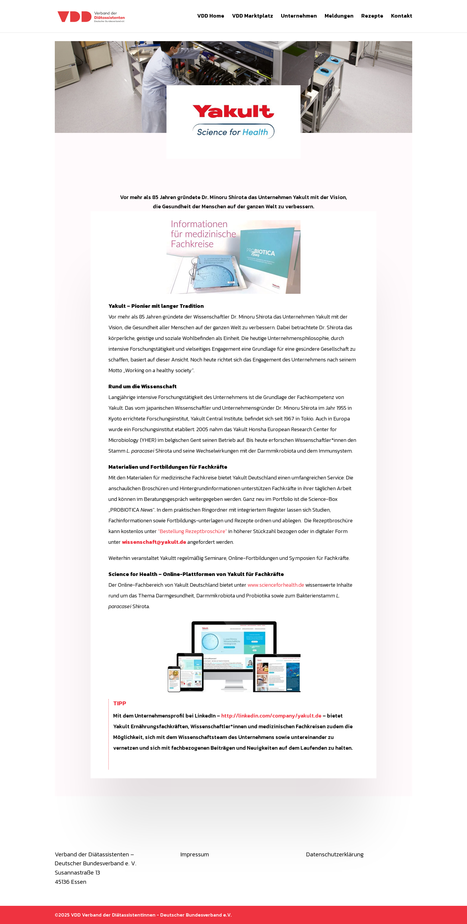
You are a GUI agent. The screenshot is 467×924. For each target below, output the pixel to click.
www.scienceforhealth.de (275, 585)
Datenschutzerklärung (335, 854)
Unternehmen (299, 18)
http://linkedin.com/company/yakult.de (271, 716)
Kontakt (401, 18)
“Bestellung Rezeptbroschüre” (192, 531)
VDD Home (210, 18)
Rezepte (372, 18)
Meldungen (339, 18)
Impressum (194, 854)
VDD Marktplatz (252, 18)
